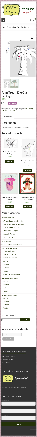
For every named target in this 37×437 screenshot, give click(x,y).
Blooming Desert (9, 251)
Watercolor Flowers (10, 258)
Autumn (6, 268)
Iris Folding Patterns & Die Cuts (12, 221)
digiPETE (15, 387)
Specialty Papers (9, 234)
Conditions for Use (7, 359)
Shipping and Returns (8, 356)
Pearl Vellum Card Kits (9, 248)
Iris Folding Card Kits (8, 238)
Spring (5, 261)
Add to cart (12, 103)
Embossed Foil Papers (10, 230)
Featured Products (7, 217)
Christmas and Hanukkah (11, 274)
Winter (5, 271)
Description (8, 117)
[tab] (8, 116)
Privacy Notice (5, 363)
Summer (6, 264)
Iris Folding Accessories (11, 227)
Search (25, 320)
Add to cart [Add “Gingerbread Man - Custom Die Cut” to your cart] (27, 206)
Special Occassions (9, 254)
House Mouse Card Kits (9, 278)
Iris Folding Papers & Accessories (12, 224)
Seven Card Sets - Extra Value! (11, 245)
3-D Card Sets (6, 241)
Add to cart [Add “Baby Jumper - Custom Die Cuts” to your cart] (9, 206)
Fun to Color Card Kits (9, 295)
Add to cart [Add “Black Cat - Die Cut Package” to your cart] (27, 170)
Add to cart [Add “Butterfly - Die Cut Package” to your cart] (9, 161)
